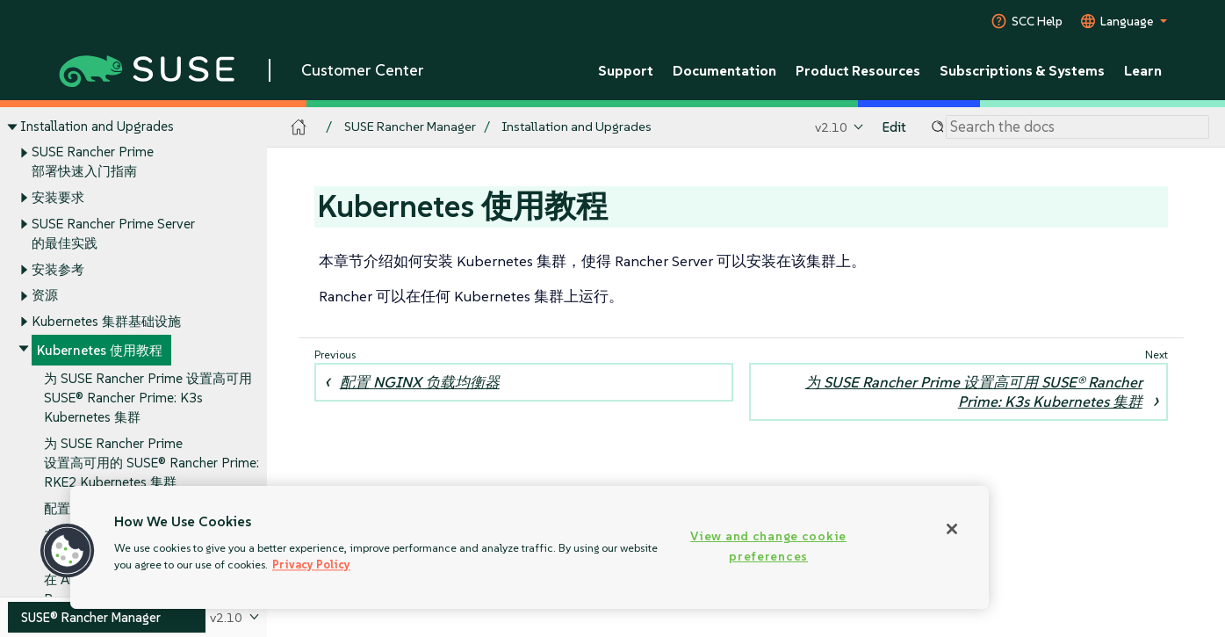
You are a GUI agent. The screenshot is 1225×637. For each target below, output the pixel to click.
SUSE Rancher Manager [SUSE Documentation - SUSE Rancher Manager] (410, 127)
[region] (529, 547)
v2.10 (831, 127)
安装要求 (58, 197)
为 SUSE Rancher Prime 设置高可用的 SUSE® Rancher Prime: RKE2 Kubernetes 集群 (151, 463)
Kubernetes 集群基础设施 (106, 321)
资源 (45, 295)
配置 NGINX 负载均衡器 (420, 382)
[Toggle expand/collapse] (12, 126)
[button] (68, 551)
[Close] (952, 529)
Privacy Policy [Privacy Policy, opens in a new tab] (311, 564)
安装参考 (58, 269)
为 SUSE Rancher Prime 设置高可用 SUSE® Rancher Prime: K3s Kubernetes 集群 (148, 398)
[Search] (1077, 127)
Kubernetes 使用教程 (99, 350)
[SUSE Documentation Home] (299, 128)
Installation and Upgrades (97, 126)
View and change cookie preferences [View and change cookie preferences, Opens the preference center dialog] (768, 546)
